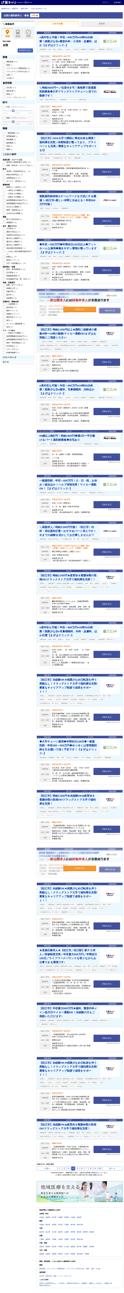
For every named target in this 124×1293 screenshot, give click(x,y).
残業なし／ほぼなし (16, 187)
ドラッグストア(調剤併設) (18, 68)
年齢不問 (11, 291)
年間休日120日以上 (15, 235)
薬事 (9, 149)
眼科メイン (12, 311)
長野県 (73, 1232)
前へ (47, 1168)
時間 (28, 34)
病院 (9, 65)
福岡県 (41, 1254)
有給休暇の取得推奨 (16, 248)
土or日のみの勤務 (14, 213)
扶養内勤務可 (12, 353)
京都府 (54, 1239)
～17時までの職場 (14, 194)
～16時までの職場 (14, 190)
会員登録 (117, 2)
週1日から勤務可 (14, 238)
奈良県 (73, 1239)
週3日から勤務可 (14, 245)
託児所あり (12, 272)
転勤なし (11, 257)
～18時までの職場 (15, 197)
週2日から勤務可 (14, 242)
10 (100, 1168)
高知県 (91, 1246)
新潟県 (41, 1232)
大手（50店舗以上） (16, 263)
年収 (16, 107)
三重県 (41, 1239)
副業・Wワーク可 (14, 285)
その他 (10, 78)
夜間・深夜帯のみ (14, 210)
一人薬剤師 (12, 304)
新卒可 (10, 295)
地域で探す (24, 8)
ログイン (106, 2)
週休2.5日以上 (13, 232)
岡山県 (54, 1246)
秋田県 (66, 1217)
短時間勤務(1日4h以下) (16, 200)
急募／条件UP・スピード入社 (19, 165)
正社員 (11, 88)
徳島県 (73, 1246)
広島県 (60, 1246)
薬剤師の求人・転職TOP (9, 8)
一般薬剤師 (12, 133)
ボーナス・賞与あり (16, 181)
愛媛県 (85, 1246)
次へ (112, 1168)
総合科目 (11, 307)
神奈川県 (80, 1225)
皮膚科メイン (12, 314)
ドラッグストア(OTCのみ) (18, 72)
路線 (17, 34)
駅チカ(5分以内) (14, 219)
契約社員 (11, 91)
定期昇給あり (13, 178)
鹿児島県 (80, 1254)
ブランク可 (12, 349)
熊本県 (60, 1254)
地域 (7, 34)
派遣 (9, 94)
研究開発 (11, 139)
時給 (16, 118)
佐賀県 (48, 1254)
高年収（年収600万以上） (18, 171)
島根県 (48, 1246)
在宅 (9, 327)
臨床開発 (11, 143)
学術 (9, 146)
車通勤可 (11, 222)
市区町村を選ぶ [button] (25, 50)
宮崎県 (73, 1254)
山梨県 (66, 1232)
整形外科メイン (13, 317)
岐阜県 (79, 1232)
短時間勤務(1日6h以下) (17, 203)
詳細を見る (107, 63)
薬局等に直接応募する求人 (18, 162)
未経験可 (11, 298)
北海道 (41, 1217)
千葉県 (66, 1225)
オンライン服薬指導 (15, 324)
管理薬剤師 (12, 136)
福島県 (79, 1217)
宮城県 (60, 1217)
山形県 (73, 1217)
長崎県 (54, 1254)
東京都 (73, 1225)
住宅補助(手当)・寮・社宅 (18, 279)
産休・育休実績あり (16, 269)
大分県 (66, 1254)
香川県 (79, 1246)
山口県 (66, 1246)
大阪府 (60, 1239)
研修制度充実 (13, 276)
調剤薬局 (12, 62)
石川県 (54, 1232)
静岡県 (85, 1232)
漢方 (9, 320)
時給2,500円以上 (14, 175)
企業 (9, 75)
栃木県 (48, 1225)
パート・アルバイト (16, 97)
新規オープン (12, 260)
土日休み (11, 228)
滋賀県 (48, 1239)
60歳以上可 (12, 288)
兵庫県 (66, 1239)
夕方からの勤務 (13, 207)
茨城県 (41, 1225)
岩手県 (54, 1217)
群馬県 (54, 1225)
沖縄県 (87, 1254)
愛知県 (91, 1232)
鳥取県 (41, 1246)
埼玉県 (60, 1225)
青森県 (48, 1217)
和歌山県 (80, 1239)
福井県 (60, 1232)
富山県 (48, 1232)
